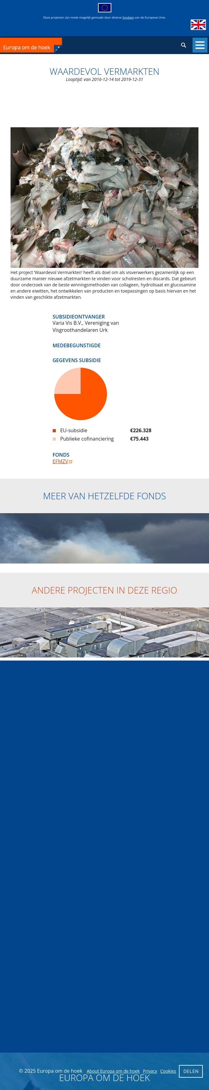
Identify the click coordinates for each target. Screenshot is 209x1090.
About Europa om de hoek (113, 1071)
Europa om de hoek (52, 45)
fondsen (128, 17)
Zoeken (183, 45)
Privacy (150, 1071)
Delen (190, 1071)
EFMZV (60, 461)
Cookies (168, 1071)
